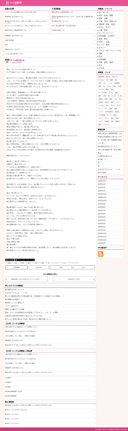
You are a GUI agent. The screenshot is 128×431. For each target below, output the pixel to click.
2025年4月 (102, 220)
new (6, 44)
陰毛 (112, 118)
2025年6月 (102, 214)
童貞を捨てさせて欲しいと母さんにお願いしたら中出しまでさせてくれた (25, 22)
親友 (112, 102)
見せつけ (115, 76)
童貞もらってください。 (13, 414)
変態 (100, 86)
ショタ (110, 83)
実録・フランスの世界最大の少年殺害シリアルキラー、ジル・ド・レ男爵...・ (33, 312)
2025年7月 (102, 210)
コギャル (101, 89)
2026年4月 (102, 181)
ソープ (101, 112)
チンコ (109, 115)
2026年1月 (102, 191)
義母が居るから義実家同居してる (15, 30)
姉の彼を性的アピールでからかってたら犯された (20, 331)
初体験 (107, 121)
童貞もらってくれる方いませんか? (16, 410)
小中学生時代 (109, 112)
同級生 (101, 99)
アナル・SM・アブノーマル (25, 260)
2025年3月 (102, 223)
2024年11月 (102, 237)
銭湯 (116, 92)
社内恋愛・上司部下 (107, 36)
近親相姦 (10, 260)
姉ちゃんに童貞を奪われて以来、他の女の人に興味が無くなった (28, 319)
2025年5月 (102, 217)
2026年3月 (102, 184)
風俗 (115, 108)
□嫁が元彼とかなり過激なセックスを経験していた (21, 327)
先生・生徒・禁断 (106, 15)
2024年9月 (102, 243)
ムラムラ (106, 124)
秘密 (100, 124)
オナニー (102, 48)
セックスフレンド (106, 33)
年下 (120, 99)
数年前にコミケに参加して (14, 303)
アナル (65, 263)
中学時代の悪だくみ (58, 30)
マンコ (101, 118)
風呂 (29, 263)
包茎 (112, 121)
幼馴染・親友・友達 (107, 24)
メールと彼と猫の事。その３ (14, 54)
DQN (119, 86)
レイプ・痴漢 (104, 45)
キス (106, 108)
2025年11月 (102, 197)
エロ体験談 (102, 115)
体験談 (117, 112)
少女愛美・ (8, 378)
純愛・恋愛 (103, 18)
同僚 (106, 99)
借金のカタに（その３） (13, 49)
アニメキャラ (75, 263)
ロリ (104, 83)
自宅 (104, 96)
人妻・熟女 (103, 30)
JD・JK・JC (104, 12)
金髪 (100, 83)
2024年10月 (102, 240)
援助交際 (101, 76)
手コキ (113, 105)
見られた (101, 80)
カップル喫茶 (103, 92)
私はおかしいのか (74, 279)
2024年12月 (102, 233)
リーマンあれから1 (12, 306)
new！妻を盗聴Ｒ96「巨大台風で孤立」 (64, 25)
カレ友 (114, 96)
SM (107, 80)
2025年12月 (102, 194)
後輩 (111, 99)
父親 (36, 263)
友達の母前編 (9, 40)
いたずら (101, 105)
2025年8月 (102, 207)
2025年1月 (102, 230)
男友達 (101, 102)
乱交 (100, 56)
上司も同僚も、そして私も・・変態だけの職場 (20, 336)
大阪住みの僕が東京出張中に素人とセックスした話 (23, 316)
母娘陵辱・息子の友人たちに (14, 16)
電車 (112, 89)
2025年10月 (102, 200)
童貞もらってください (12, 419)
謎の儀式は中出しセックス (60, 21)
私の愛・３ (102, 159)
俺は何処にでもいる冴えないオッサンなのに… (26, 279)
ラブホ (111, 92)
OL (104, 86)
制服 (9, 263)
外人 (100, 65)
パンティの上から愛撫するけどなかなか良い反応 (20, 12)
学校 (22, 263)
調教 (111, 80)
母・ (99, 166)
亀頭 (115, 115)
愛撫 (111, 108)
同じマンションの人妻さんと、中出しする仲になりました (23, 25)
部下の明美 (102, 172)
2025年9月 (102, 204)
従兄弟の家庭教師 (10, 396)
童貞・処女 (103, 39)
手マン (119, 105)
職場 (107, 89)
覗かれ (108, 76)
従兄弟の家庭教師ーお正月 (13, 391)
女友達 (107, 102)
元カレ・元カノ (105, 27)
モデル (109, 86)
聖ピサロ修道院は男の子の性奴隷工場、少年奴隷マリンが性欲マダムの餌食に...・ (34, 296)
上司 (115, 99)
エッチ (118, 102)
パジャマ (56, 263)
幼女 (114, 86)
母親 (42, 263)
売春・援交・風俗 (106, 62)
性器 (117, 118)
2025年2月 (102, 227)
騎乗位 (118, 121)
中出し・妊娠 (104, 42)
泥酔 (100, 53)
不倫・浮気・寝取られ (108, 21)
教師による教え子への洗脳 (14, 309)
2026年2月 (102, 187)
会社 (16, 263)
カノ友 (120, 96)
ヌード (101, 121)
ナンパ (101, 108)
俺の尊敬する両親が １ (14, 299)
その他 (101, 68)
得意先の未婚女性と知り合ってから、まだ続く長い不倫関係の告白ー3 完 (72, 17)
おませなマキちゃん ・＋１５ (16, 293)
